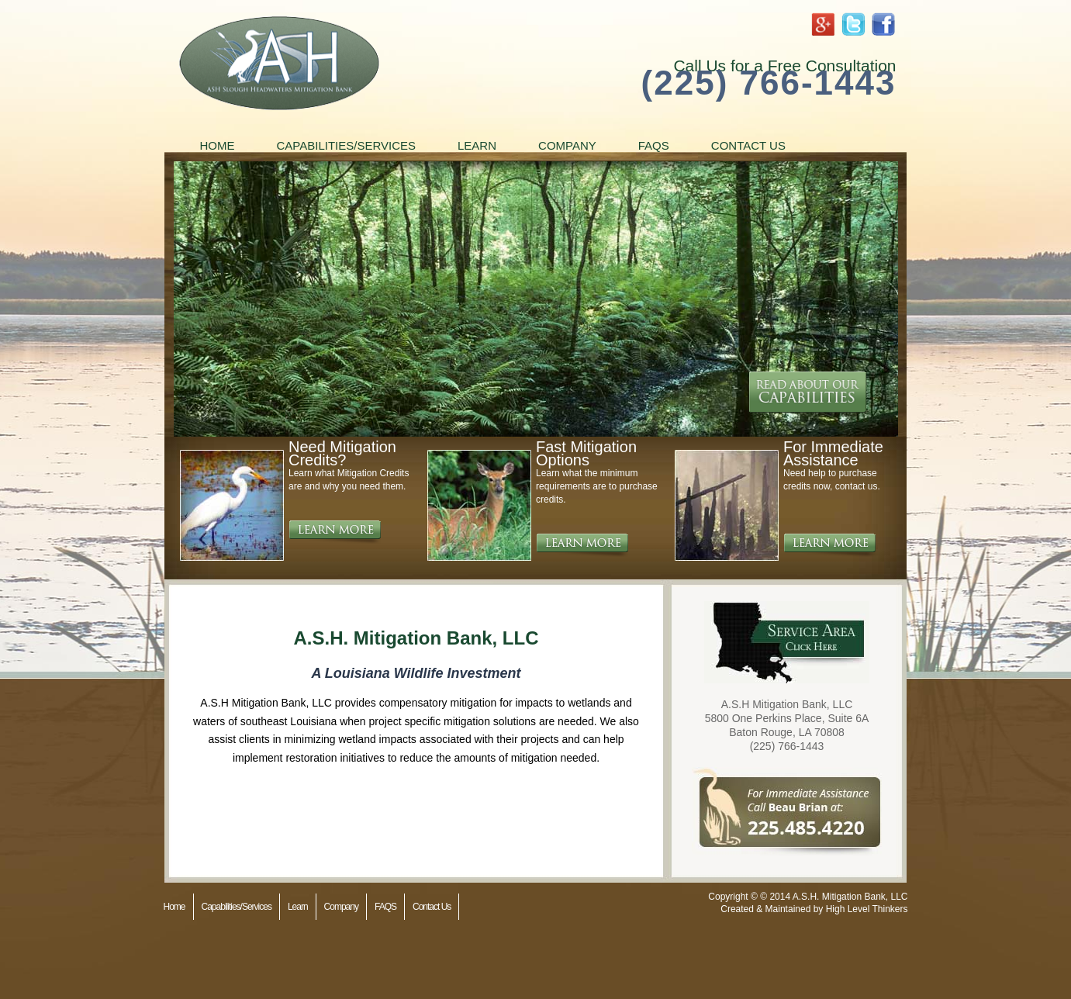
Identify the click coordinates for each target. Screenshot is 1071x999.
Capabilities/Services (346, 145)
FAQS (653, 145)
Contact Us (748, 145)
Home (217, 145)
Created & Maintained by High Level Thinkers (813, 909)
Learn (477, 145)
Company (567, 145)
